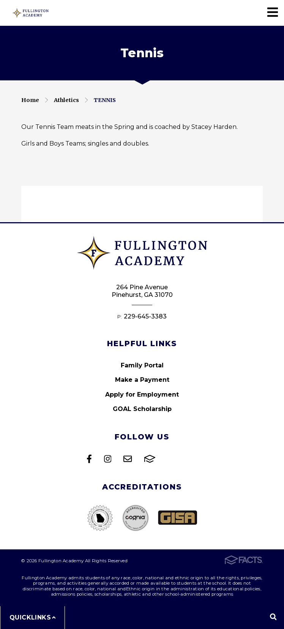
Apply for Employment (142, 394)
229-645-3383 (145, 316)
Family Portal (142, 365)
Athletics (66, 100)
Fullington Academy (30, 12)
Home (30, 100)
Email (127, 459)
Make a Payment (142, 379)
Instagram (107, 459)
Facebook (89, 459)
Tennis (105, 100)
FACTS (150, 459)
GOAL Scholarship (142, 409)
